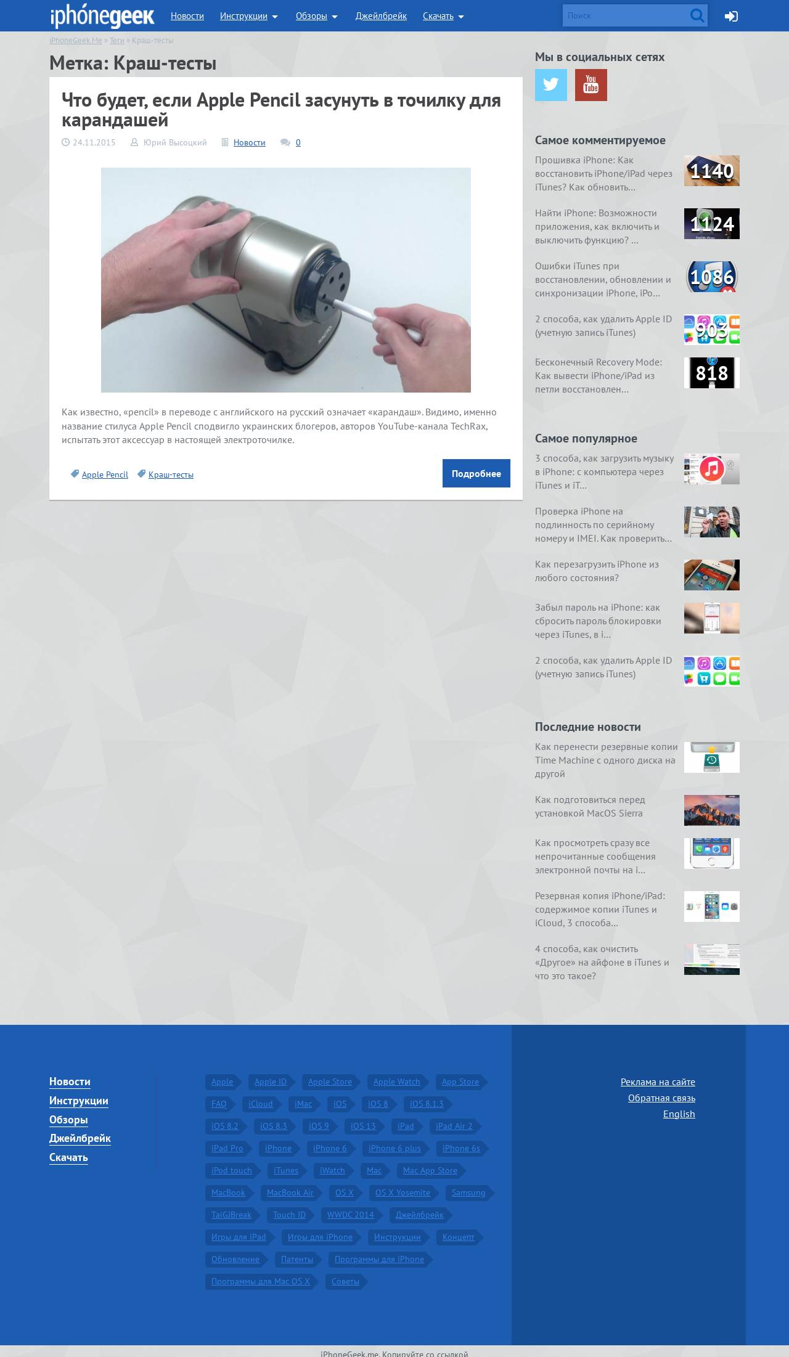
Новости (187, 16)
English (679, 1105)
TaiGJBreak (231, 1206)
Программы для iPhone (379, 1251)
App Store (460, 1073)
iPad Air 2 (454, 1117)
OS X (344, 1184)
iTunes (286, 1162)
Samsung (469, 1184)
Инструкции (244, 16)
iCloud (260, 1095)
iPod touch (231, 1162)
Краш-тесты (171, 474)
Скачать (438, 16)
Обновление (235, 1251)
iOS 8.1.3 (427, 1095)
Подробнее (476, 473)
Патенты (297, 1251)
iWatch (332, 1162)
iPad (406, 1117)
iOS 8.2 (225, 1117)
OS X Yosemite (402, 1184)
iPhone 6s (461, 1140)
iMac (303, 1095)
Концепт (459, 1228)
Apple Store (330, 1073)
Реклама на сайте (658, 1073)
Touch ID (289, 1206)
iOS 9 (319, 1117)
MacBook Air (290, 1184)
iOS (339, 1095)
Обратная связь (661, 1089)
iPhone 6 (330, 1140)
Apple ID (271, 1073)
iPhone (278, 1140)
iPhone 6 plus (395, 1140)
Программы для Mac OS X (260, 1273)
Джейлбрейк (381, 16)
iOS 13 (363, 1117)
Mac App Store (430, 1162)
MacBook (228, 1184)
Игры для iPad (238, 1228)
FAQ (219, 1095)
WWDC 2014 (350, 1206)
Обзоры (311, 16)
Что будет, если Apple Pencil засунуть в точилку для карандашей (281, 109)
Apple (222, 1073)
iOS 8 (378, 1095)
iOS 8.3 (273, 1117)
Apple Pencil (105, 474)
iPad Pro (227, 1140)
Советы (345, 1273)
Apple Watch (397, 1073)
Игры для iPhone (320, 1228)
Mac (374, 1162)
